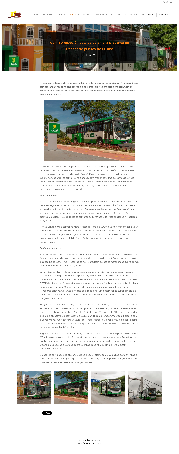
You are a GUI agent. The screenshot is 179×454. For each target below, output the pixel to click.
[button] (164, 15)
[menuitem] (35, 15)
